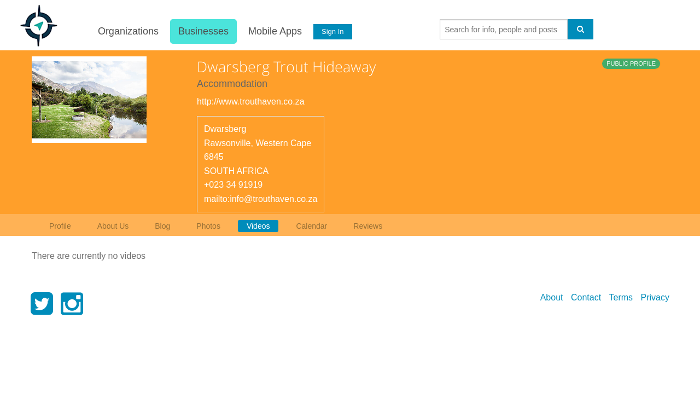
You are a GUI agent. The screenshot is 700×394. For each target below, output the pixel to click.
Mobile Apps (274, 31)
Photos (208, 226)
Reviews (367, 226)
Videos (258, 226)
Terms (621, 297)
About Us (113, 226)
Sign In (332, 31)
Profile (60, 226)
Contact (586, 297)
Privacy (655, 297)
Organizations (127, 31)
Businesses (202, 31)
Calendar (311, 226)
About (551, 297)
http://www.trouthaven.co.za (251, 101)
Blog (162, 226)
